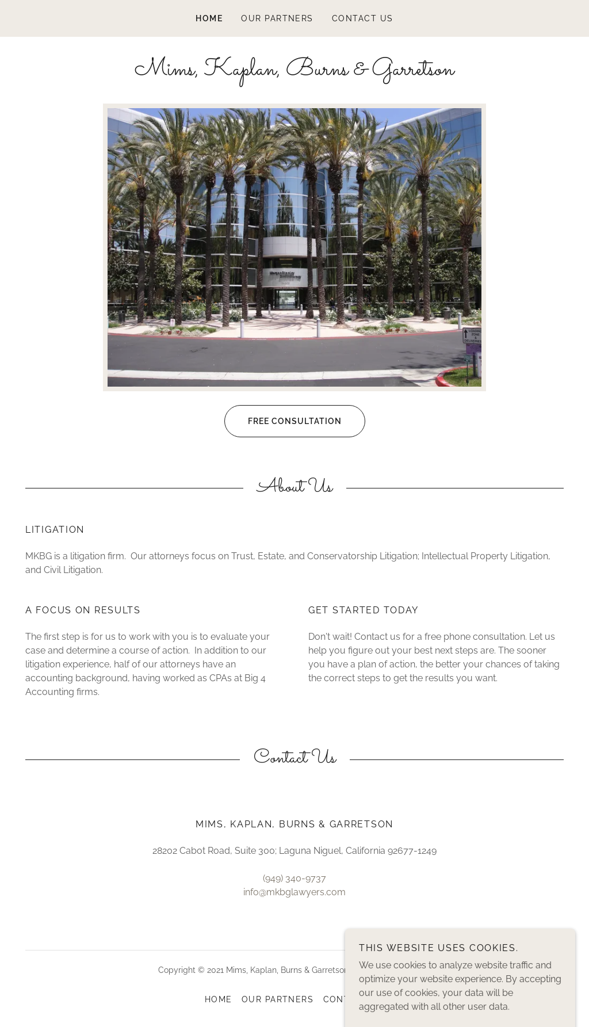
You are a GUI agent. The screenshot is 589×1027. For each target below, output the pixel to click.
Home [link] (209, 18)
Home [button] (218, 999)
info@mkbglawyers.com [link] (294, 892)
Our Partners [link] (277, 18)
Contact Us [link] (362, 18)
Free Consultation (283, 421)
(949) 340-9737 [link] (294, 878)
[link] (294, 71)
